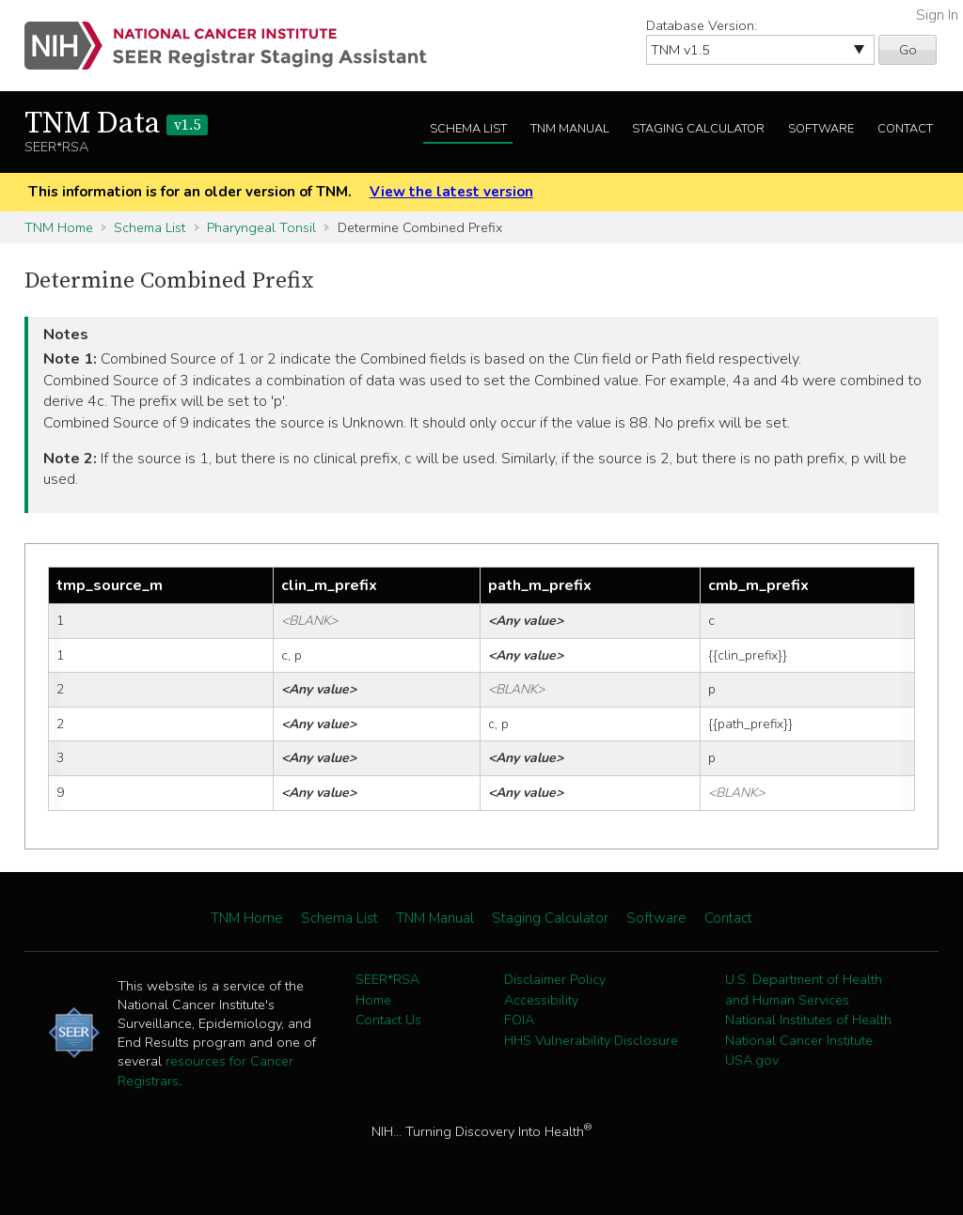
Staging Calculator (698, 128)
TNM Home (58, 227)
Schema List (468, 128)
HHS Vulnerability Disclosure (591, 1040)
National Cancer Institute (799, 1040)
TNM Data (116, 124)
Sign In (937, 15)
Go (908, 49)
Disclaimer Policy (555, 979)
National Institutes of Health (808, 1019)
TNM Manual (569, 128)
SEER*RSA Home (387, 989)
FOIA (519, 1019)
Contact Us (388, 1019)
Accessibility (541, 999)
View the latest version (451, 191)
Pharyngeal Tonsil (261, 227)
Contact (905, 128)
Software (821, 128)
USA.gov (752, 1060)
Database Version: (701, 25)
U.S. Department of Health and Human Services (803, 989)
